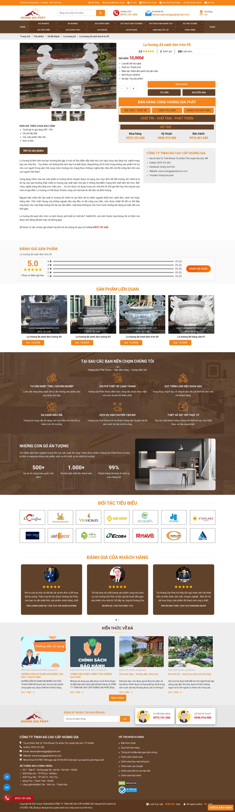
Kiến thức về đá (148, 2)
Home (22, 27)
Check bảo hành (192, 2)
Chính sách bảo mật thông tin (134, 761)
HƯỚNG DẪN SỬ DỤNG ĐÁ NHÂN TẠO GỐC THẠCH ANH (42, 676)
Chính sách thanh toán (131, 757)
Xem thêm (117, 697)
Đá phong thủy (76, 30)
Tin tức (132, 2)
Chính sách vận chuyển (131, 766)
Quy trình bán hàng (170, 2)
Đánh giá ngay (198, 268)
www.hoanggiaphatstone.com (173, 171)
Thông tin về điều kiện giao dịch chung (138, 752)
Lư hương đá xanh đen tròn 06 (142, 336)
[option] (68, 76)
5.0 (140, 51)
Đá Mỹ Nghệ (135, 30)
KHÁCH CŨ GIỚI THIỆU (198, 110)
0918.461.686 (198, 138)
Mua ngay (181, 84)
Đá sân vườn (47, 30)
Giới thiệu (94, 2)
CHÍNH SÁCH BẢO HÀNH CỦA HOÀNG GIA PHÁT (91, 676)
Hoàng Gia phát (166, 175)
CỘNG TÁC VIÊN (167, 110)
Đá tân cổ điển (193, 23)
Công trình (194, 30)
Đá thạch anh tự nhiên (133, 23)
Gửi (125, 718)
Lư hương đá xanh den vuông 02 (93, 336)
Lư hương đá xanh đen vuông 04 (44, 336)
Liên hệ (209, 2)
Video (212, 27)
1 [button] (116, 620)
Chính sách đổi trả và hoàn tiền (134, 771)
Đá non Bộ (106, 30)
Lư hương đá (69, 36)
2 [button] (119, 620)
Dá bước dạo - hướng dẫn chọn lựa (138, 674)
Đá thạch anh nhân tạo (161, 23)
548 (180, 51)
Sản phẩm (39, 36)
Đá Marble (77, 23)
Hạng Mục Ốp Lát (163, 30)
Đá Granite (47, 23)
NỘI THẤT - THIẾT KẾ (135, 110)
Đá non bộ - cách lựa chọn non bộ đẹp (189, 674)
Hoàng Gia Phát (167, 167)
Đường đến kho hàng (113, 2)
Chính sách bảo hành (130, 775)
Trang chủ (25, 36)
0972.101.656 (135, 138)
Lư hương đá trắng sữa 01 (191, 336)
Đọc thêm (28, 692)
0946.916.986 (167, 138)
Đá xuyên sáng (105, 23)
